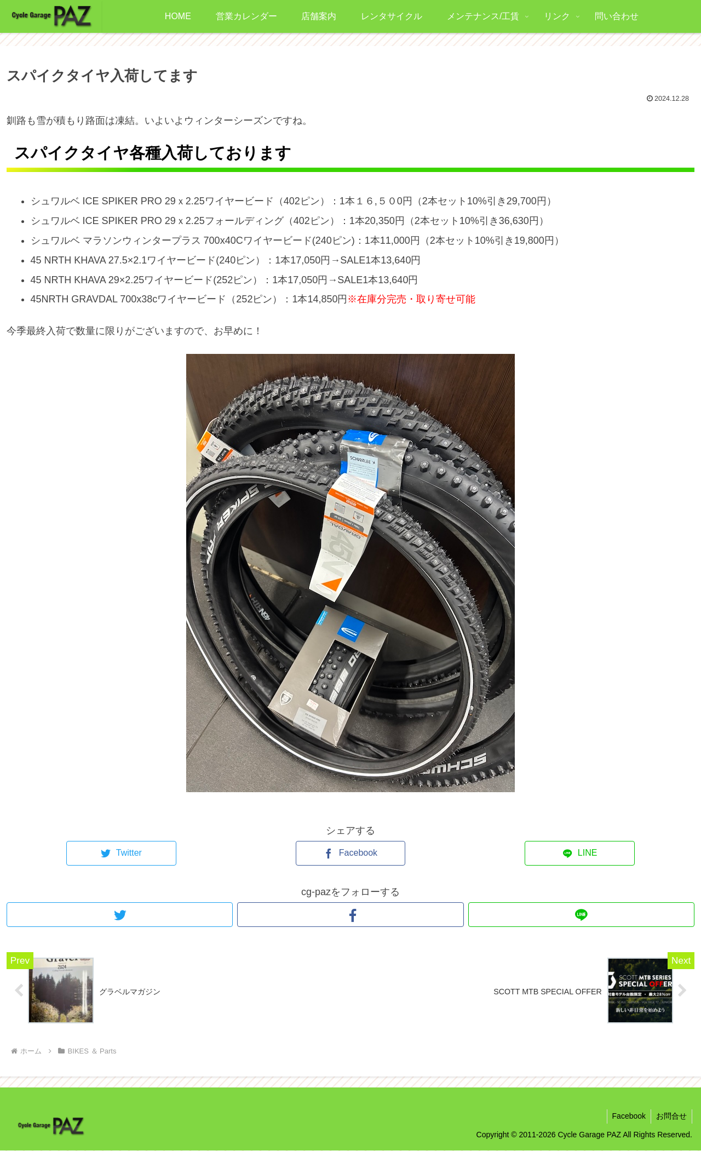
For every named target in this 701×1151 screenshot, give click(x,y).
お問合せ (671, 1116)
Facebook (627, 1116)
